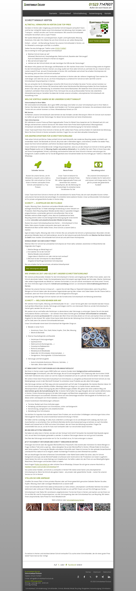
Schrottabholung (80, 14)
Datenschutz (107, 572)
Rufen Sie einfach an (42, 464)
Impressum (97, 572)
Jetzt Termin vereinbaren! (99, 41)
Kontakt (108, 14)
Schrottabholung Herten (75, 500)
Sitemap (88, 572)
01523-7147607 (60, 48)
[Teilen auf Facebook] (70, 564)
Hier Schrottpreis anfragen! (36, 269)
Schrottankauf (65, 14)
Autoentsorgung (95, 14)
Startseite (53, 14)
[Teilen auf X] (58, 564)
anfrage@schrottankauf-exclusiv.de (41, 578)
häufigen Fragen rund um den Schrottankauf (41, 467)
